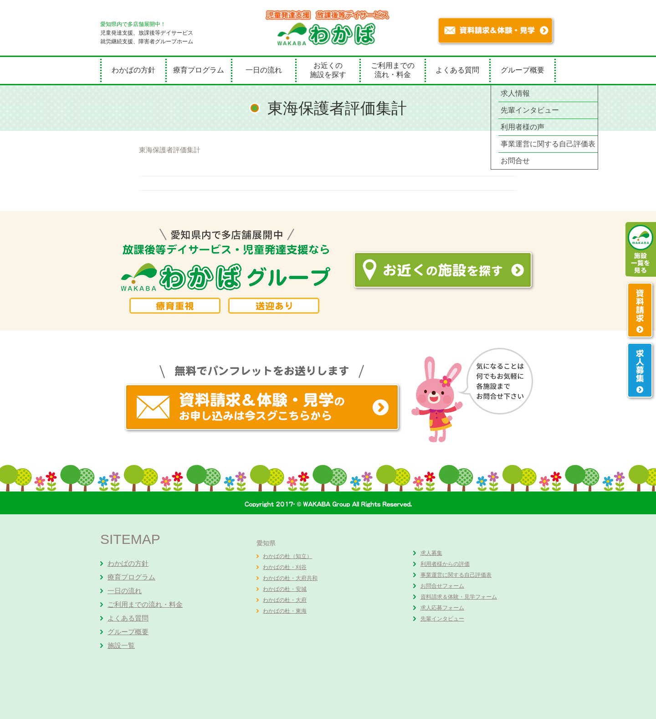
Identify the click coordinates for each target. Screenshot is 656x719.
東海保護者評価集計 (169, 150)
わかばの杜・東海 (285, 611)
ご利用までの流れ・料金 (393, 70)
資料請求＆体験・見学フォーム (458, 597)
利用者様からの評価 (445, 564)
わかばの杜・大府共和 (290, 578)
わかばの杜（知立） (287, 556)
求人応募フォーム (442, 608)
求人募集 (431, 553)
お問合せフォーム (442, 586)
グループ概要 (522, 70)
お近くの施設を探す (328, 70)
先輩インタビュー (442, 619)
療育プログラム (198, 70)
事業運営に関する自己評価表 (456, 575)
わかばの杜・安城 (285, 589)
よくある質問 (457, 70)
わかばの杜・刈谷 (285, 567)
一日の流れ (264, 70)
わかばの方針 (133, 70)
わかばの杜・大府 (285, 600)
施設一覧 (121, 645)
